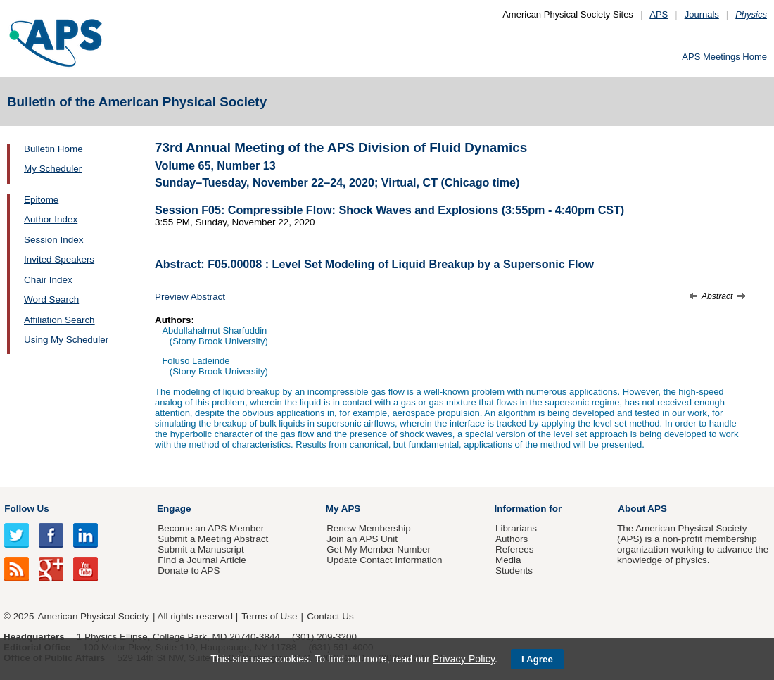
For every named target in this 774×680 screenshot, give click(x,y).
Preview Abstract (190, 296)
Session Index (53, 239)
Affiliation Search (59, 320)
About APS (642, 508)
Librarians (516, 528)
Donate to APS (189, 570)
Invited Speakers (59, 259)
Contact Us (330, 616)
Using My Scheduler (66, 339)
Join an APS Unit (362, 539)
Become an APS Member (211, 528)
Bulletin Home (53, 149)
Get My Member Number (378, 549)
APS (658, 14)
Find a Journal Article (202, 560)
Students (514, 570)
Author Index (50, 219)
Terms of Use (269, 616)
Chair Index (48, 280)
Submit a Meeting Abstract (213, 539)
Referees (514, 549)
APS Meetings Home (724, 56)
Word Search (51, 299)
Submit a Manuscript (200, 549)
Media (508, 560)
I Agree (537, 659)
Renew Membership (368, 528)
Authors (511, 539)
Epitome (41, 199)
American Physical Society (93, 616)
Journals (702, 14)
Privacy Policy (464, 659)
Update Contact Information (384, 560)
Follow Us (26, 508)
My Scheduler (53, 168)
